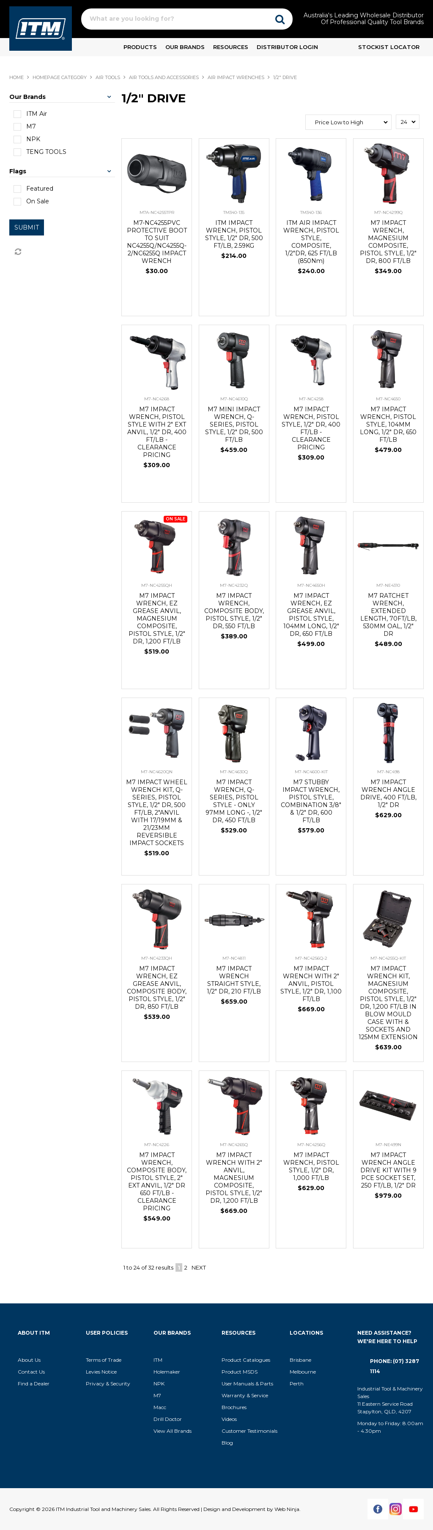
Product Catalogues (246, 1360)
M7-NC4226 (156, 1144)
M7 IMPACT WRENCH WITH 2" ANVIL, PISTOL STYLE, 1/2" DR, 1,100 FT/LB (311, 984)
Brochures (234, 1407)
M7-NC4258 (311, 399)
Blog (227, 1443)
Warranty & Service (245, 1395)
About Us (29, 1360)
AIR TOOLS (108, 77)
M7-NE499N (388, 1144)
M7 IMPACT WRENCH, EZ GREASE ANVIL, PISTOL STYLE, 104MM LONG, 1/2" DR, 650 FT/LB (311, 615)
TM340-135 (233, 212)
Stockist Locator (388, 47)
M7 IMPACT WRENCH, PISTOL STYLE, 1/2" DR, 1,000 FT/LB (311, 1166)
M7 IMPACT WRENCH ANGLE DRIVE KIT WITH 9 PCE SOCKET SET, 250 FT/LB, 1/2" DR (388, 1170)
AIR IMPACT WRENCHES (236, 77)
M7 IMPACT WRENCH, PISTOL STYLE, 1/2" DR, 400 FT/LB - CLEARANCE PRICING (311, 428)
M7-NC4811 (234, 958)
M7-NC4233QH (156, 958)
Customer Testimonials (249, 1431)
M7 (157, 1395)
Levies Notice (101, 1372)
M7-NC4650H (311, 585)
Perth (297, 1383)
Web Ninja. (287, 1509)
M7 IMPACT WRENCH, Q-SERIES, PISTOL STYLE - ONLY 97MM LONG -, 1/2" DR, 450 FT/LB (234, 801)
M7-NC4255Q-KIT (388, 958)
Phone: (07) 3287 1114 (394, 1366)
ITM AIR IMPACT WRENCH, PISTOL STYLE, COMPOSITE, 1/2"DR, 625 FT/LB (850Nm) (311, 242)
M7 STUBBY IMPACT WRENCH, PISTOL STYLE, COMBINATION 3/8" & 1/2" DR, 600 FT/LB (311, 801)
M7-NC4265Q (234, 1144)
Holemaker (166, 1372)
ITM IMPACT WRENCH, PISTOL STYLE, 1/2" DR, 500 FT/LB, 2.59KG (234, 234)
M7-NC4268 (156, 399)
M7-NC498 (388, 772)
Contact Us (31, 1372)
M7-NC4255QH (156, 585)
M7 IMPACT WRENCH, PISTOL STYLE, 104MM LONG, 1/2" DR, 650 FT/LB (388, 424)
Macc (159, 1407)
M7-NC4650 (388, 399)
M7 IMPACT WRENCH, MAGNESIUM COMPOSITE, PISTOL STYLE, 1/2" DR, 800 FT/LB (388, 242)
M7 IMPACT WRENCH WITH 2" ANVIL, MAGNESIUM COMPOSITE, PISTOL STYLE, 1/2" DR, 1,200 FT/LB (234, 1177)
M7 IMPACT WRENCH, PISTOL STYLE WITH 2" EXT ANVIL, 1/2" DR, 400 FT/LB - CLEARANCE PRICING (156, 432)
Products (140, 47)
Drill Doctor (167, 1419)
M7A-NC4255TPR (157, 212)
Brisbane (300, 1360)
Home (16, 77)
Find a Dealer (33, 1383)
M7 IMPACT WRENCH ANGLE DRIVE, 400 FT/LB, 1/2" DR (388, 793)
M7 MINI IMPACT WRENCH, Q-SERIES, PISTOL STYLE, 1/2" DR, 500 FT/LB (234, 424)
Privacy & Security (109, 1383)
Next (199, 1267)
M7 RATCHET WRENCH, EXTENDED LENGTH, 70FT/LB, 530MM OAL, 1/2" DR (388, 615)
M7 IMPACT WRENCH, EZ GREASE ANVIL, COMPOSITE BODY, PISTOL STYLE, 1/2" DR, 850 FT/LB (156, 987)
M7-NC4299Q (388, 212)
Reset (17, 252)
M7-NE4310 (388, 585)
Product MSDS (240, 1372)
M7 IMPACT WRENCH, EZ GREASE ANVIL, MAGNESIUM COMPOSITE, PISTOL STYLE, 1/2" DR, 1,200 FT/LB (157, 618)
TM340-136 (311, 212)
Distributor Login (287, 47)
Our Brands (185, 47)
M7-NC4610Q (234, 399)
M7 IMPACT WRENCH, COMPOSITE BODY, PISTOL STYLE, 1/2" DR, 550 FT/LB (234, 611)
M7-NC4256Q (311, 1144)
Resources (230, 47)
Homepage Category (60, 77)
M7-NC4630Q (234, 772)
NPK (158, 1383)
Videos (229, 1419)
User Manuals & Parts (247, 1383)
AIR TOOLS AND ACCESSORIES (164, 77)
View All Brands (172, 1431)
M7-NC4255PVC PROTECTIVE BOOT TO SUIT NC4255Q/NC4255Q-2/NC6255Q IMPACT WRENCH (157, 242)
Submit (26, 227)
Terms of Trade (103, 1360)
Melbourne (303, 1372)
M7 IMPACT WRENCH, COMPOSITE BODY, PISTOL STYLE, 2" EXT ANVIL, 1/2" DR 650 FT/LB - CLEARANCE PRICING (156, 1181)
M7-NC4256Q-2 (311, 958)
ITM (157, 1360)
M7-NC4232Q (234, 585)
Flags (17, 171)
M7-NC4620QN (157, 772)
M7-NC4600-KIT (311, 772)
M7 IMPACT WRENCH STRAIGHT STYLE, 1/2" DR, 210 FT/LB (234, 980)
